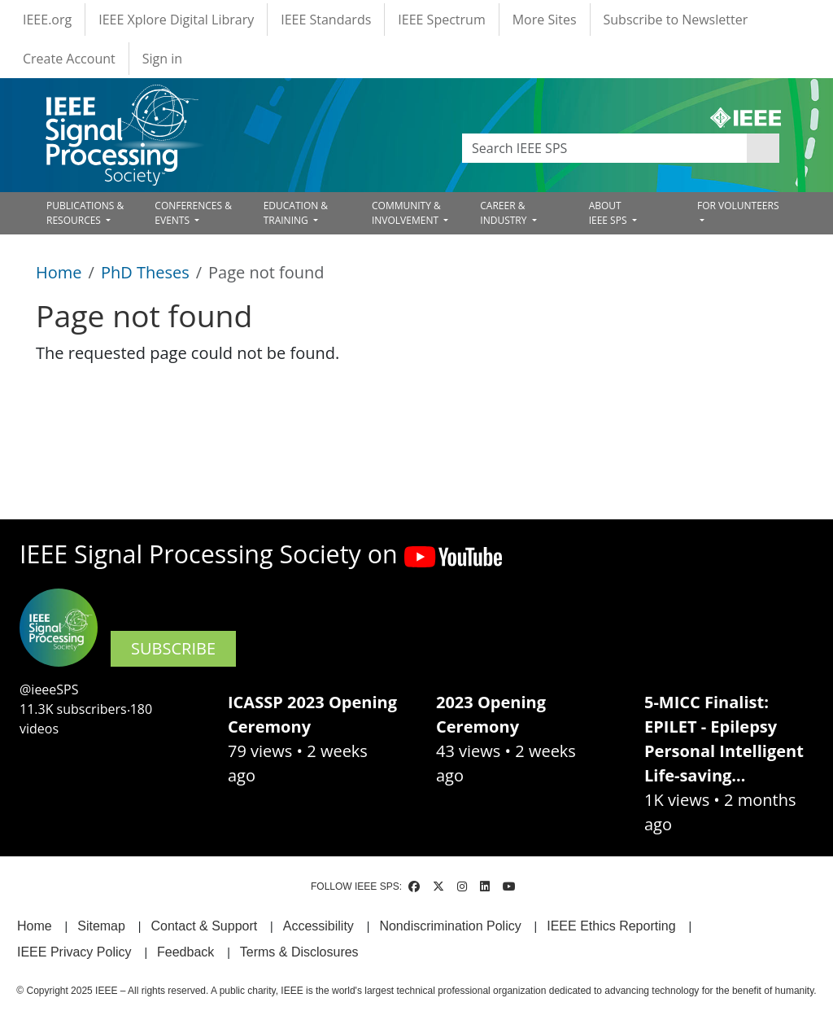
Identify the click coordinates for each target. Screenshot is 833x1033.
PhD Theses (145, 272)
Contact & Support (203, 926)
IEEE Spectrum (441, 19)
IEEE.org (47, 19)
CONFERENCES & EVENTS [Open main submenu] (193, 213)
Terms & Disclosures (299, 952)
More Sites (544, 19)
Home (59, 272)
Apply (763, 148)
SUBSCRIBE (173, 648)
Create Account (69, 59)
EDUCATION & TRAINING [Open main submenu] (296, 213)
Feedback (185, 952)
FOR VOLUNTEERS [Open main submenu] (738, 205)
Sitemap (101, 926)
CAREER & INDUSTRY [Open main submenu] (504, 213)
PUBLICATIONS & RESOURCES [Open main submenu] (85, 213)
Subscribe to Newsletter (676, 19)
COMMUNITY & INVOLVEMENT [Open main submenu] (406, 213)
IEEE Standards (326, 19)
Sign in (162, 59)
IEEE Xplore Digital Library (176, 19)
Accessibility (318, 926)
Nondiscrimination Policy (450, 926)
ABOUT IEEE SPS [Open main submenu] (609, 213)
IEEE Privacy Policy (74, 952)
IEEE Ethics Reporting (611, 926)
